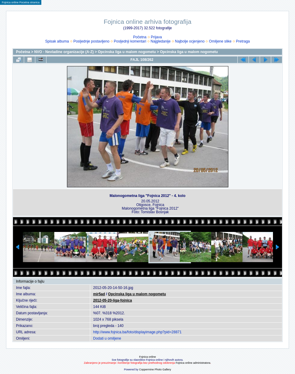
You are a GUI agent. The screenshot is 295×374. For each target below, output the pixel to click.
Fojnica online (147, 356)
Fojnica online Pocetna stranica (21, 2)
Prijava (156, 37)
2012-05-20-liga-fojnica (112, 300)
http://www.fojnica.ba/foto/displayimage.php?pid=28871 (137, 332)
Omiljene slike (220, 41)
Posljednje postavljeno (91, 41)
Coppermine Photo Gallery (155, 369)
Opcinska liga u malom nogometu (127, 52)
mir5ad (99, 294)
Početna (139, 37)
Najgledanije (160, 41)
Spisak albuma (57, 41)
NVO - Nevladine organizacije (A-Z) (64, 52)
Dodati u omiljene (107, 338)
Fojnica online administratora (193, 362)
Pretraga (243, 41)
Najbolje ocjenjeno (190, 41)
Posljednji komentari (130, 41)
